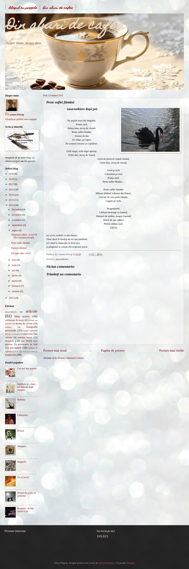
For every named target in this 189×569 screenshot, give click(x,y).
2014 (11, 194)
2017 (11, 184)
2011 (11, 297)
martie (15, 280)
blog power (22, 316)
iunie (14, 265)
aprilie (15, 275)
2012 (11, 205)
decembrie (17, 209)
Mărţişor (21, 446)
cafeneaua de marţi (14, 320)
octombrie (17, 220)
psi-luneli (15, 347)
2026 (11, 173)
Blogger (130, 563)
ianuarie (16, 291)
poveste (9, 344)
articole (31, 311)
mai (14, 270)
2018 (11, 179)
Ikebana (21, 399)
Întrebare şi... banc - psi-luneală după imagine (27, 387)
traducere (10, 354)
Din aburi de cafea (58, 8)
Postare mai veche (171, 350)
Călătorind (22, 415)
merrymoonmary (106, 563)
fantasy (8, 327)
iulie (14, 259)
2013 (11, 200)
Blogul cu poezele (23, 8)
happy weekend (30, 330)
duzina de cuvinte (24, 323)
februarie (16, 286)
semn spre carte (28, 351)
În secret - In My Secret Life (25, 510)
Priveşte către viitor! (21, 253)
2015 (11, 189)
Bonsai (20, 430)
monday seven (25, 337)
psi (47, 235)
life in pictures (14, 334)
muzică (9, 340)
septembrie (17, 225)
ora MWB (26, 341)
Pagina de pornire (113, 350)
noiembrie (17, 214)
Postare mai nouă (55, 350)
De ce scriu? (23, 477)
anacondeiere (62, 259)
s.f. (16, 351)
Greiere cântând (19, 248)
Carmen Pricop (16, 114)
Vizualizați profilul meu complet (21, 119)
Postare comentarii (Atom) (71, 358)
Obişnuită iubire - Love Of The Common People (24, 236)
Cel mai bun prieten (27, 368)
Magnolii (21, 461)
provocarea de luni (28, 344)
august (15, 230)
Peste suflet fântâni (20, 242)
